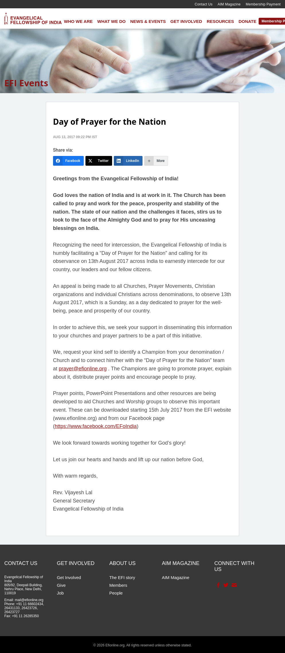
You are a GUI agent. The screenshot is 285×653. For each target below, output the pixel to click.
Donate (247, 21)
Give (61, 585)
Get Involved (186, 21)
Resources (220, 21)
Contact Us (203, 4)
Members (118, 585)
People (116, 593)
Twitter (225, 585)
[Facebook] (68, 161)
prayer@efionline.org (83, 369)
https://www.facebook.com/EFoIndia (96, 426)
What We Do (111, 21)
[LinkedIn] (128, 161)
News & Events (148, 21)
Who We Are (78, 21)
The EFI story (122, 577)
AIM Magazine (229, 4)
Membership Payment (263, 4)
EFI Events (26, 83)
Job (60, 593)
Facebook (217, 585)
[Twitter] (98, 161)
